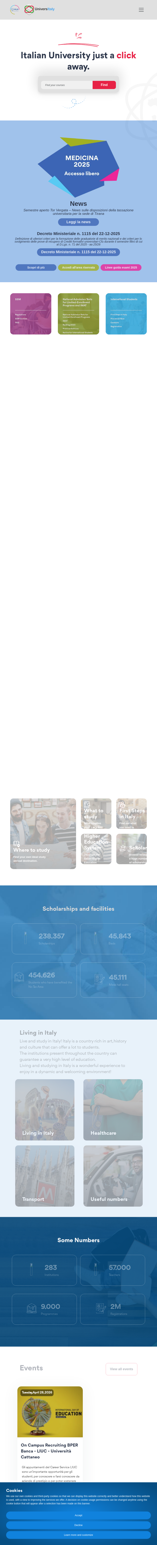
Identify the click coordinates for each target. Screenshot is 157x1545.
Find (104, 85)
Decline (78, 1525)
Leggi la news (78, 222)
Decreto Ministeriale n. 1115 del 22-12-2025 (78, 252)
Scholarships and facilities (78, 909)
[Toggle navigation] (141, 10)
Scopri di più (36, 267)
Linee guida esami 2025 (121, 267)
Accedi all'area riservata (78, 267)
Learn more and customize (78, 1535)
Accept (78, 1515)
